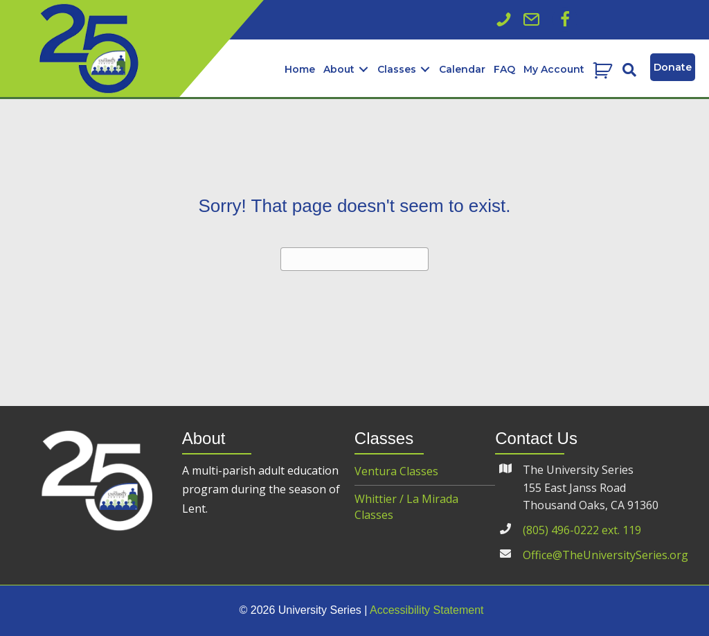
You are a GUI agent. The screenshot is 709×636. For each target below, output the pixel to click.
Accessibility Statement (427, 610)
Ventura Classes (396, 471)
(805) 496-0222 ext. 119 (582, 530)
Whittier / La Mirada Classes (406, 506)
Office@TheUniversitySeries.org (605, 555)
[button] (565, 19)
